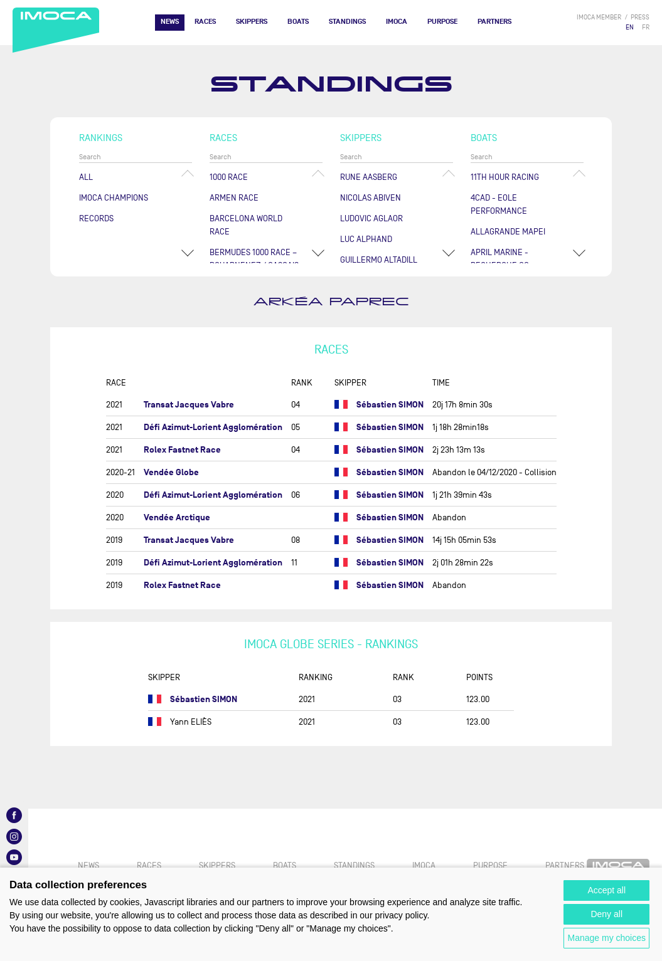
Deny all (606, 914)
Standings (347, 21)
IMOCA (396, 21)
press (640, 17)
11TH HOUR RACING (505, 177)
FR (645, 27)
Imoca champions (113, 197)
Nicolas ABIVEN (370, 197)
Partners (494, 21)
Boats (298, 21)
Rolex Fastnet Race (182, 449)
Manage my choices (606, 938)
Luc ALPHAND (366, 239)
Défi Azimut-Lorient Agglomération (213, 427)
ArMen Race (234, 197)
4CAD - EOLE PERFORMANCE (499, 204)
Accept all (606, 890)
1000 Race (229, 177)
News (170, 21)
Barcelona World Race (246, 225)
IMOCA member (599, 17)
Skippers (251, 21)
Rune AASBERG (368, 177)
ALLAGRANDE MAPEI (508, 231)
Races (205, 21)
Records (96, 218)
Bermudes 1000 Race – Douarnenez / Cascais (254, 259)
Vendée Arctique (177, 517)
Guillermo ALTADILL (378, 260)
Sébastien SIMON (390, 404)
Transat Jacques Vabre (189, 404)
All (86, 177)
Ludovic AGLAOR (371, 218)
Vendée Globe (171, 472)
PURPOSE (442, 21)
